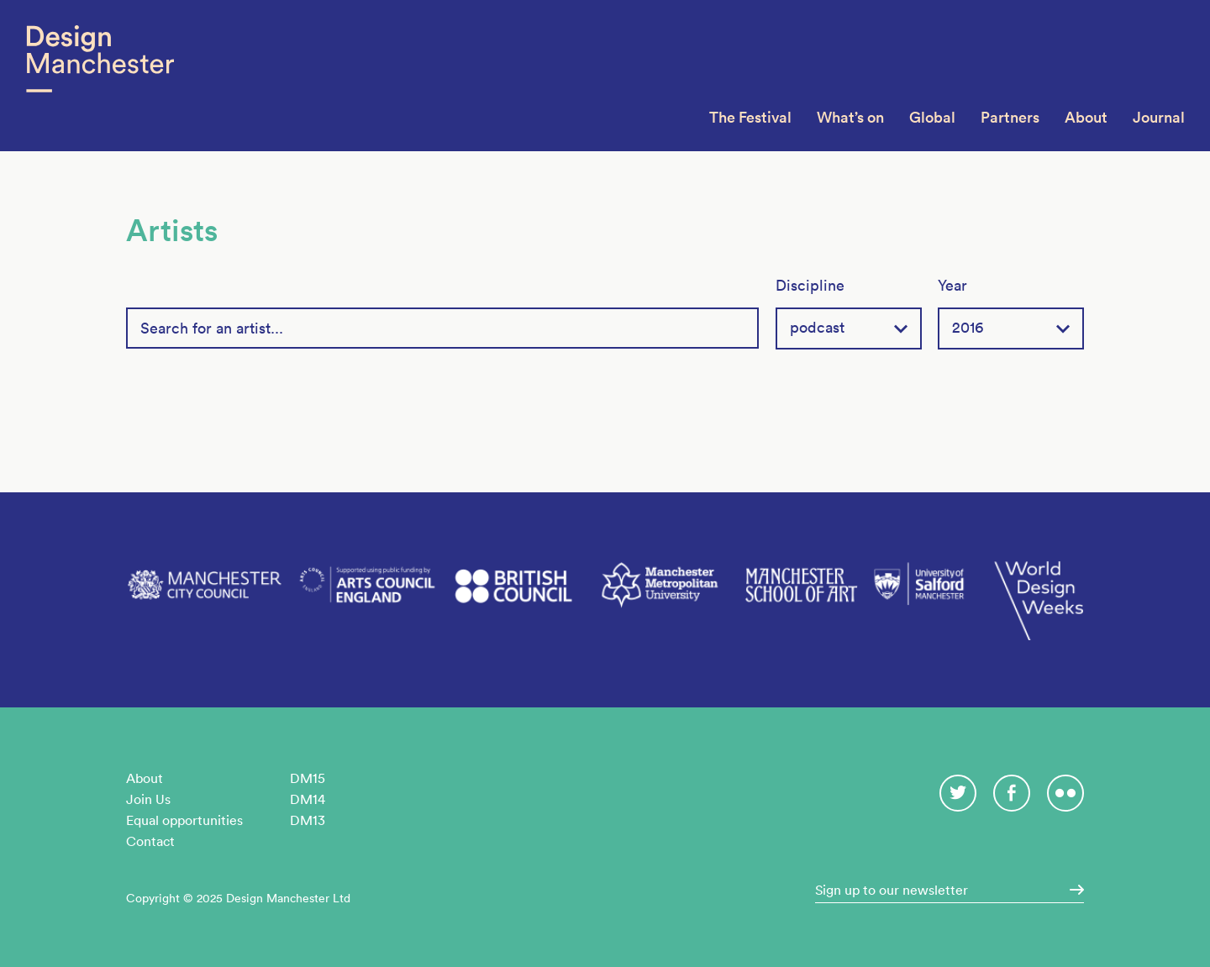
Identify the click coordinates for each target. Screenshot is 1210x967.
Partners (1010, 117)
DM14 (307, 799)
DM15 (307, 778)
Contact (150, 841)
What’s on (850, 117)
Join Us (148, 799)
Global (932, 117)
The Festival (750, 117)
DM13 (307, 820)
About (1086, 117)
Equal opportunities (184, 820)
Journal (1159, 117)
